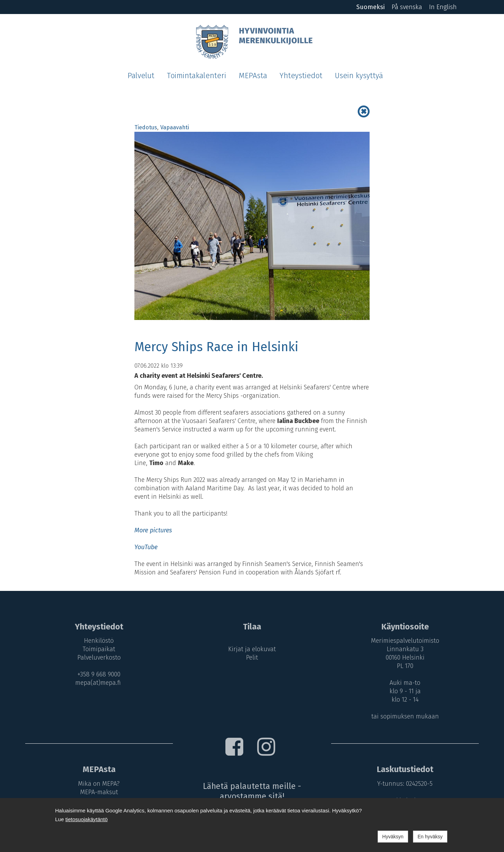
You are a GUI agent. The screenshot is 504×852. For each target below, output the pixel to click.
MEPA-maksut (99, 792)
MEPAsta (253, 75)
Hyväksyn (393, 836)
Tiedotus (145, 127)
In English (443, 7)
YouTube (146, 547)
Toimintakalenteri (196, 75)
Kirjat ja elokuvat (252, 649)
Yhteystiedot (301, 75)
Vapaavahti (174, 127)
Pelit (252, 657)
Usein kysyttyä (359, 75)
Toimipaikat (99, 649)
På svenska (407, 7)
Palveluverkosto (99, 657)
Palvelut (140, 75)
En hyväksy (430, 836)
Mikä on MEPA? (99, 784)
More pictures (153, 530)
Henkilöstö (99, 641)
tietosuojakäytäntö (86, 819)
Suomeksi (370, 7)
